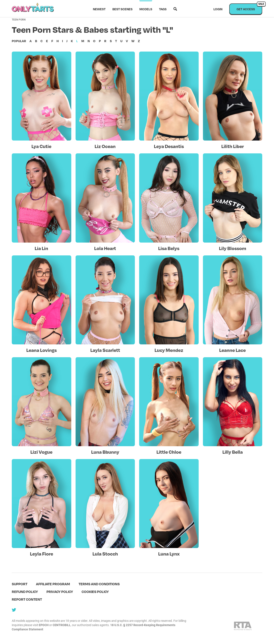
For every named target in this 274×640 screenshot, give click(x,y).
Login (217, 9)
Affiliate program (53, 584)
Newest (99, 9)
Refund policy (25, 591)
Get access (249, 7)
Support (19, 584)
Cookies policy (95, 591)
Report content (27, 599)
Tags (163, 9)
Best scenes (122, 9)
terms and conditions (99, 584)
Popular (19, 41)
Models (145, 9)
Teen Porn (18, 19)
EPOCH (44, 625)
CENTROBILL (62, 625)
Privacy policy (59, 591)
